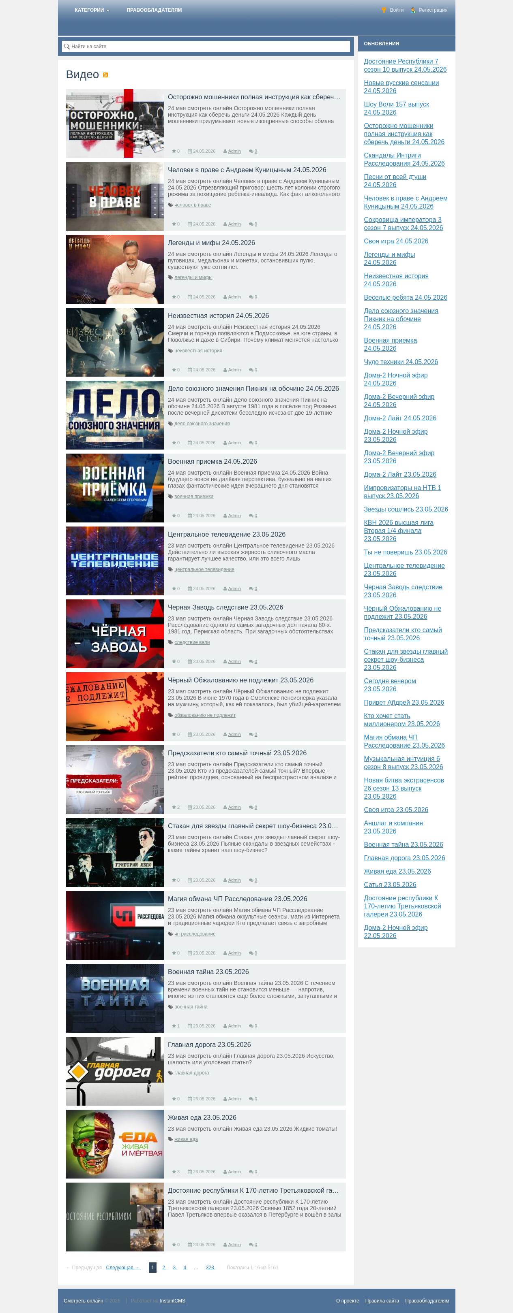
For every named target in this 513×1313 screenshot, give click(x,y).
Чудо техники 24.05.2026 (401, 361)
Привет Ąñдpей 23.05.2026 (404, 702)
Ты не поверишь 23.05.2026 (406, 552)
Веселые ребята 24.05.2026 (406, 297)
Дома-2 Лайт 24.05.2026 (400, 418)
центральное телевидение (204, 569)
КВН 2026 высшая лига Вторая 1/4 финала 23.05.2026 (399, 530)
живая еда (186, 1139)
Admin (234, 151)
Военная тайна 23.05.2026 (403, 844)
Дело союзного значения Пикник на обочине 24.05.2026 (401, 318)
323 (210, 1267)
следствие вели (192, 642)
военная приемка (193, 496)
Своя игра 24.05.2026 (396, 241)
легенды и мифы (193, 277)
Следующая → (123, 1267)
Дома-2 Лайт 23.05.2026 (400, 474)
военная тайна (190, 1007)
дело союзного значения (202, 423)
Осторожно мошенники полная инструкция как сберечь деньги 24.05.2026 (404, 133)
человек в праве (192, 205)
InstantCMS (172, 1301)
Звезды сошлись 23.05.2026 (406, 509)
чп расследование (194, 934)
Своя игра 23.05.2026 (396, 809)
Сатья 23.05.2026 (390, 884)
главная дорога (191, 1073)
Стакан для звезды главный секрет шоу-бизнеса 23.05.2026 (406, 659)
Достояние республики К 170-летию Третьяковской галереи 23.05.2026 (402, 906)
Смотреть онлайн (83, 1301)
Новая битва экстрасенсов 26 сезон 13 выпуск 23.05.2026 (404, 788)
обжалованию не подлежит (205, 715)
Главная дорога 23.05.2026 (404, 858)
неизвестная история (198, 351)
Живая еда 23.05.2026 (397, 871)
